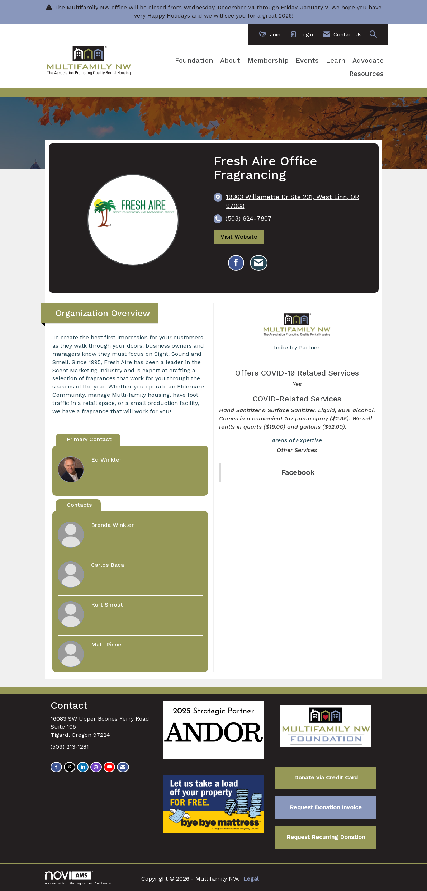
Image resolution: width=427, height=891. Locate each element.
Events (307, 61)
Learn (335, 61)
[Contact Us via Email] (123, 767)
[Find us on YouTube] (109, 767)
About (230, 61)
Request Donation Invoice (326, 807)
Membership (268, 61)
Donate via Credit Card (326, 777)
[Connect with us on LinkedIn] (83, 767)
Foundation (194, 61)
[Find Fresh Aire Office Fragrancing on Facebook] (236, 263)
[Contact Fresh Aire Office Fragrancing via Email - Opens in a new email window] (258, 263)
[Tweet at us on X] (69, 767)
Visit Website (238, 237)
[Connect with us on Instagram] (96, 767)
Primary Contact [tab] (89, 439)
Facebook (297, 472)
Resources (366, 74)
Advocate (368, 61)
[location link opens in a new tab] (297, 202)
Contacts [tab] (79, 504)
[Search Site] (374, 34)
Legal (251, 878)
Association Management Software (78, 878)
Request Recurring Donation (325, 837)
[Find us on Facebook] (56, 767)
